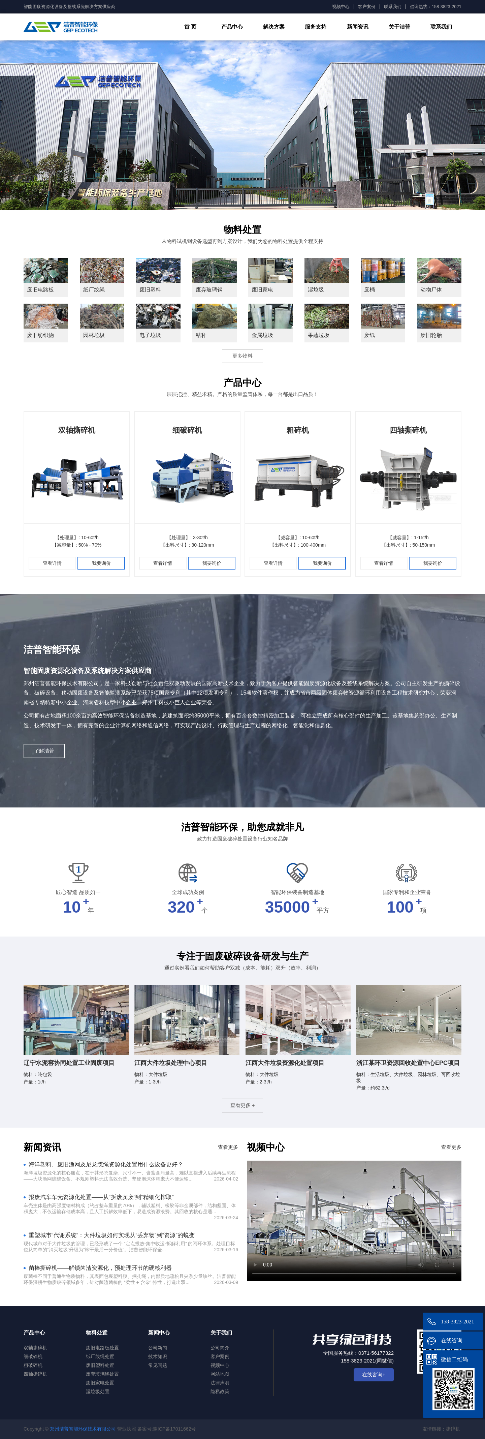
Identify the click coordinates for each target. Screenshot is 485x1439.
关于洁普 (399, 27)
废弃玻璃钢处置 (102, 1374)
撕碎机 (453, 1429)
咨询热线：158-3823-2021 (435, 6)
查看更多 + (242, 1105)
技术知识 (157, 1356)
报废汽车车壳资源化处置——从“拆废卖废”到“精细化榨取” (101, 1197)
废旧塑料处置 (100, 1365)
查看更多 (228, 1147)
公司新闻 (157, 1347)
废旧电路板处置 (102, 1347)
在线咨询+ (373, 1374)
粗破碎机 (33, 1365)
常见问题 (157, 1365)
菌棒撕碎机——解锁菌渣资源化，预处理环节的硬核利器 (100, 1268)
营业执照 (126, 1429)
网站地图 (220, 1374)
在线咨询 (451, 1340)
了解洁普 (44, 751)
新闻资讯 (357, 27)
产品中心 (232, 27)
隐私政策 (220, 1391)
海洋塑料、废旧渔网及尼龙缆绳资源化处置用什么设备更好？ (106, 1164)
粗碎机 (298, 430)
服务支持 (315, 27)
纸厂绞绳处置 (100, 1356)
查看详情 (52, 563)
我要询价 (101, 563)
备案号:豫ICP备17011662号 (166, 1429)
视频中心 (341, 6)
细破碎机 (187, 430)
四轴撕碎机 (408, 430)
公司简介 (220, 1347)
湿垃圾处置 (97, 1391)
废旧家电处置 (100, 1382)
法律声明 (220, 1382)
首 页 (190, 27)
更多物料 (242, 356)
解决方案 (274, 27)
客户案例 (367, 6)
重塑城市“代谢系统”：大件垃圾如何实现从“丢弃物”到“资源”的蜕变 (112, 1235)
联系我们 (392, 6)
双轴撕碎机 (76, 430)
